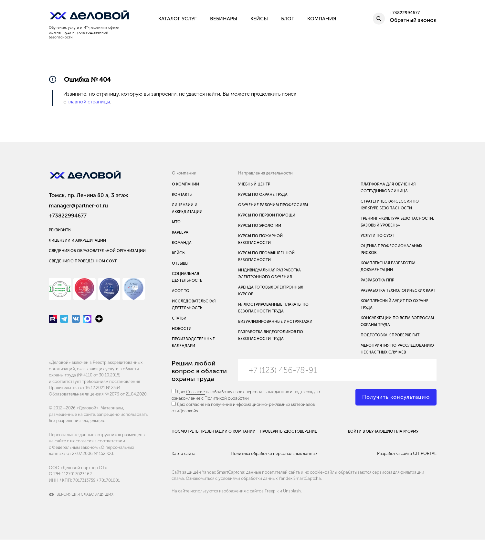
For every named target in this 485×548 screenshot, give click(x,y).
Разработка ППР (377, 281)
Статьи (179, 319)
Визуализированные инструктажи (275, 322)
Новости (182, 329)
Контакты (182, 195)
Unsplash (292, 502)
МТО (176, 223)
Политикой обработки (227, 399)
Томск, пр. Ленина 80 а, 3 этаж (88, 195)
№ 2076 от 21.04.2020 (125, 402)
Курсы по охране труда (263, 195)
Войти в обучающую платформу (406, 435)
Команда (182, 243)
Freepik (272, 502)
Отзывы (180, 264)
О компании (185, 185)
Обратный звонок (413, 22)
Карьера (180, 233)
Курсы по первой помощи (266, 216)
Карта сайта (183, 466)
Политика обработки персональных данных (284, 466)
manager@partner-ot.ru (78, 205)
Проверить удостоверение (294, 435)
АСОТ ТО (180, 292)
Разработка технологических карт (398, 291)
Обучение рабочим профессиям (273, 206)
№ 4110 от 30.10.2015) (99, 383)
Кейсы (178, 254)
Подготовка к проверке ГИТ (390, 336)
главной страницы (89, 103)
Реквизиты (60, 232)
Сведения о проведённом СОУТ (83, 263)
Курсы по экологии (259, 226)
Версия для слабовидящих (85, 503)
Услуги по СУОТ (377, 236)
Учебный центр (254, 185)
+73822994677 (68, 216)
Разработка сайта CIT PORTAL (407, 466)
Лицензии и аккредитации (77, 242)
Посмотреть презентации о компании (188, 438)
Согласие (195, 392)
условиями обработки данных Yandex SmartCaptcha (269, 490)
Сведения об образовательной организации (97, 253)
